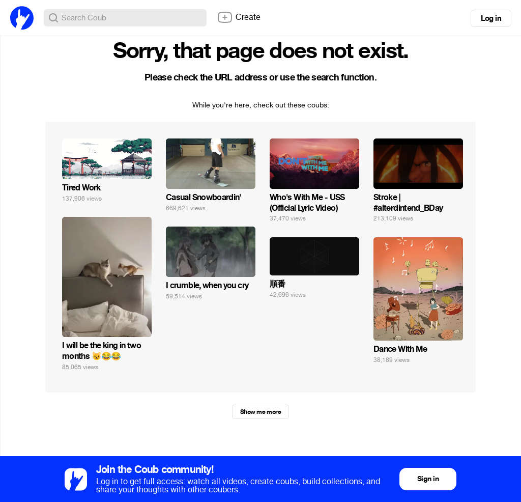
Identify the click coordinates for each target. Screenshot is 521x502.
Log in (491, 18)
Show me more (260, 412)
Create (238, 17)
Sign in (428, 479)
